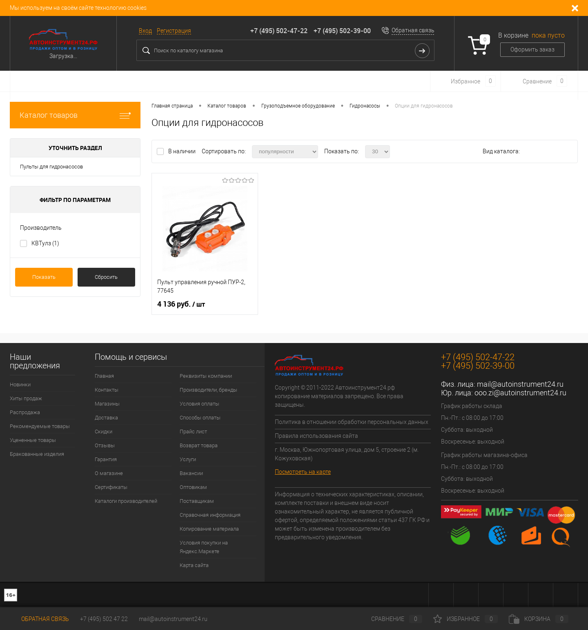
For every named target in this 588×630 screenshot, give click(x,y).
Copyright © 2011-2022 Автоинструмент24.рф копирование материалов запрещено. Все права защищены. (339, 396)
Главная (104, 376)
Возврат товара (199, 445)
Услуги (188, 459)
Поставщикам (197, 501)
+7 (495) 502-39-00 (342, 30)
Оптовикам (193, 487)
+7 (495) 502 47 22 (104, 619)
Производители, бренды (208, 390)
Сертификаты (111, 487)
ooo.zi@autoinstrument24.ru (520, 392)
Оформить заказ (532, 49)
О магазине (109, 473)
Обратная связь (413, 30)
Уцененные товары (33, 440)
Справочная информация (210, 515)
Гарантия (106, 459)
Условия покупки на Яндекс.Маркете (204, 547)
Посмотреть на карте (303, 472)
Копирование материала (209, 529)
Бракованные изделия (37, 454)
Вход (145, 30)
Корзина (538, 619)
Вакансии (191, 473)
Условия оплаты (199, 404)
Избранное (465, 619)
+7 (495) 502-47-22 (278, 30)
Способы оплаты (200, 418)
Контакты (106, 390)
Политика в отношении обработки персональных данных (351, 422)
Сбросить (106, 277)
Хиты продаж (26, 398)
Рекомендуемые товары (40, 426)
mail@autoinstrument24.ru (520, 384)
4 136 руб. (181, 304)
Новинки (20, 384)
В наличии (182, 151)
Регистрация (174, 30)
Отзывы (105, 445)
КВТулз (45, 243)
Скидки (103, 431)
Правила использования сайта (316, 436)
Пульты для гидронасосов (51, 167)
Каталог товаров (75, 115)
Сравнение (390, 619)
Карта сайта (194, 565)
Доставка (106, 418)
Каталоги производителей (126, 501)
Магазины (107, 404)
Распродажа (25, 412)
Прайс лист (193, 431)
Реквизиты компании (206, 376)
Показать (44, 277)
